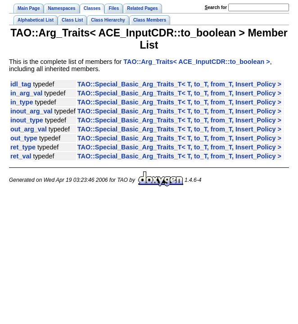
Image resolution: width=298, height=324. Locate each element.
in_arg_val (26, 93)
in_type (21, 102)
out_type (23, 138)
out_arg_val (28, 129)
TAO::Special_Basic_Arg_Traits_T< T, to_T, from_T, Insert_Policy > (179, 84)
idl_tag (20, 84)
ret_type (23, 147)
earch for (215, 7)
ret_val (20, 156)
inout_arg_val (31, 111)
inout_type (26, 120)
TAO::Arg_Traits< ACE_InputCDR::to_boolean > (196, 61)
